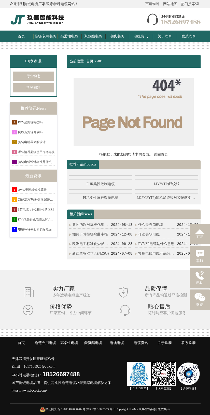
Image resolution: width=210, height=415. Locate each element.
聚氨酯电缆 (93, 36)
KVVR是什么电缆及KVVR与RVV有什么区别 (36, 219)
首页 (21, 36)
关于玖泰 (165, 36)
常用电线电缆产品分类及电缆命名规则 (157, 253)
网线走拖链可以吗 (30, 132)
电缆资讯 (141, 36)
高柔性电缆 (69, 36)
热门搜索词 (190, 4)
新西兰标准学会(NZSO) (90, 253)
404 (100, 61)
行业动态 (33, 76)
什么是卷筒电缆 (150, 225)
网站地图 (170, 4)
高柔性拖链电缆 (63, 383)
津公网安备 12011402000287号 (65, 409)
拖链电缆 (31, 4)
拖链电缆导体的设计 (32, 142)
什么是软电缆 (149, 234)
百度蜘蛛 (152, 4)
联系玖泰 (188, 36)
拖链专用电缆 (45, 36)
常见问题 (33, 88)
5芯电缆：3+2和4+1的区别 (36, 209)
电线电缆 (117, 36)
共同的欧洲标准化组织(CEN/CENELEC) (91, 225)
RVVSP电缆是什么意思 (156, 244)
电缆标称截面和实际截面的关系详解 (36, 229)
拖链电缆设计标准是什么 (35, 162)
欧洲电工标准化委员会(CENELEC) (91, 244)
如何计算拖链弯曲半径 (90, 234)
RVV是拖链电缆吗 (30, 122)
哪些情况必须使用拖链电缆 (36, 152)
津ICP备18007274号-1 (100, 409)
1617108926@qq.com (39, 366)
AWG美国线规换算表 (32, 189)
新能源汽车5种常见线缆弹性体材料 (36, 199)
